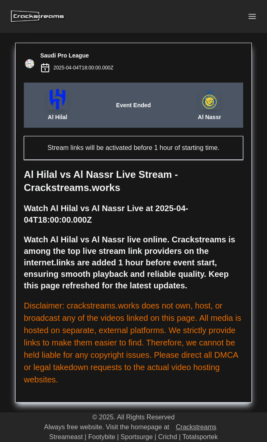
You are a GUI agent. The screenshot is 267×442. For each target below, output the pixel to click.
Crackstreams (196, 427)
